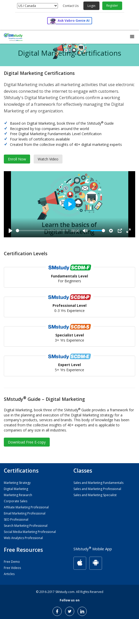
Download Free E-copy (27, 442)
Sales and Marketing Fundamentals (98, 483)
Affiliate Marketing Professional (26, 507)
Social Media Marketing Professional (30, 532)
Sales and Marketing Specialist (95, 495)
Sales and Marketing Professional (97, 489)
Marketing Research (18, 495)
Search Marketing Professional (25, 525)
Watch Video (48, 159)
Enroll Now (17, 159)
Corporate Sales (15, 501)
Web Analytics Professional (23, 538)
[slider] (42, 230)
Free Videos (12, 568)
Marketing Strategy (17, 483)
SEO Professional (16, 519)
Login (91, 6)
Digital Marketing (16, 489)
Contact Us (71, 6)
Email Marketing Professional (24, 513)
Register (112, 5)
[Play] (10, 231)
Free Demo (12, 561)
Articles (9, 574)
